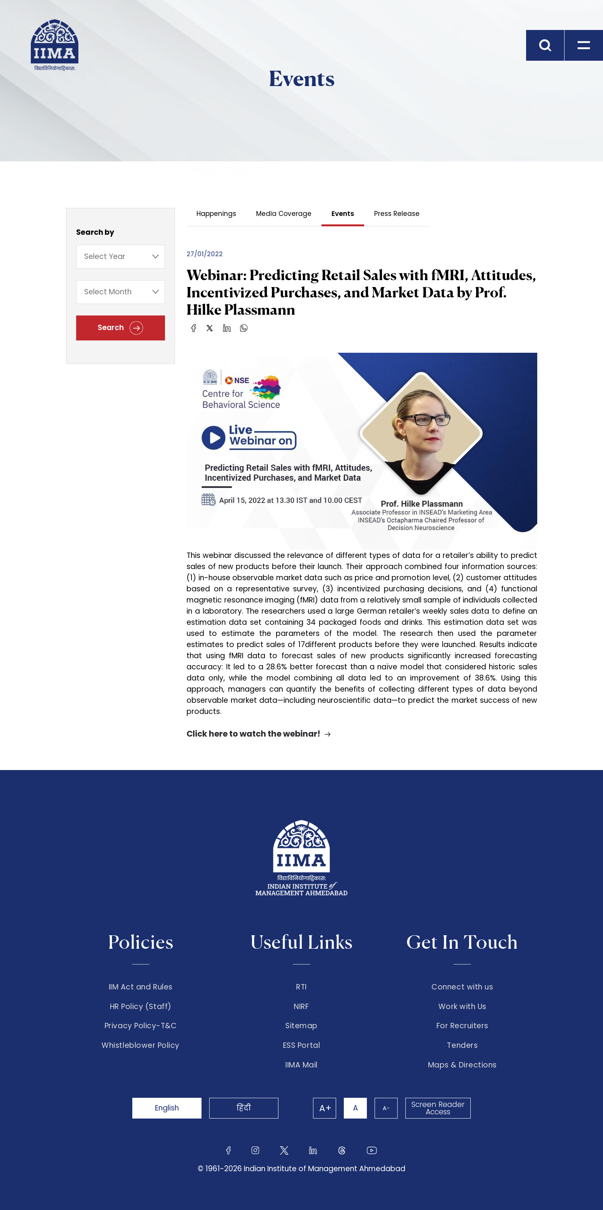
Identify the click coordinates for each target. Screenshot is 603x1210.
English (167, 1108)
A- (386, 1108)
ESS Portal (301, 1045)
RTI (301, 987)
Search (120, 328)
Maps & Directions (462, 1065)
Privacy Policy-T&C (141, 1026)
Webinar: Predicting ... (226, 170)
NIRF (301, 1006)
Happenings (216, 213)
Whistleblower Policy (141, 1045)
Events (155, 170)
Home (40, 170)
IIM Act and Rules (141, 987)
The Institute (94, 170)
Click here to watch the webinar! (253, 733)
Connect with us (462, 987)
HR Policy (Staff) (141, 1006)
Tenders (462, 1045)
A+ (325, 1108)
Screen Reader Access (438, 1108)
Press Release (397, 213)
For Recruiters (462, 1026)
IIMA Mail (301, 1065)
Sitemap (301, 1026)
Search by (95, 232)
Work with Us (462, 1006)
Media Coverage (283, 213)
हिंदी (244, 1108)
